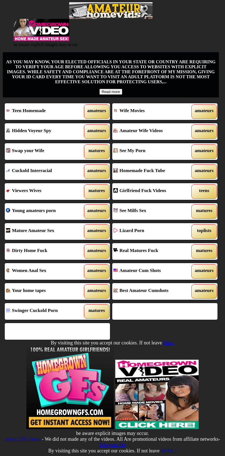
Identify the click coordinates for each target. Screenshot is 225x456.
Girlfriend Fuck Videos (151, 191)
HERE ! (169, 451)
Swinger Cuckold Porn (44, 311)
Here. (168, 343)
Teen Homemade (44, 111)
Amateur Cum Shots (151, 271)
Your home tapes (44, 291)
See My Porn (151, 151)
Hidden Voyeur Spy (44, 131)
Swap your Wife (44, 151)
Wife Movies (151, 111)
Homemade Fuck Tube (151, 171)
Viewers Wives (44, 191)
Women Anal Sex (44, 271)
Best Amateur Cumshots (151, 291)
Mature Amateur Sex (44, 231)
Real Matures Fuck (151, 251)
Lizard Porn (151, 231)
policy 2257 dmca (23, 439)
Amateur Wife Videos (151, 131)
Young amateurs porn (44, 211)
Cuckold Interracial (44, 171)
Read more (111, 92)
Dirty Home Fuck (44, 251)
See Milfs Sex (151, 211)
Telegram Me (112, 445)
